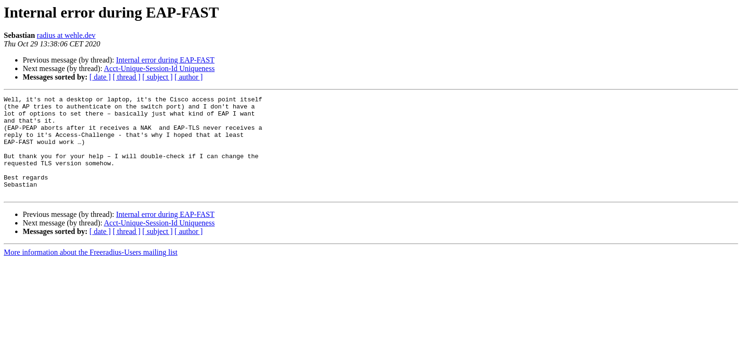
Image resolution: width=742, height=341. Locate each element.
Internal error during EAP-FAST (165, 60)
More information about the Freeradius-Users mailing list (90, 272)
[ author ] (189, 77)
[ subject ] (157, 77)
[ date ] (100, 77)
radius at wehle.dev (66, 35)
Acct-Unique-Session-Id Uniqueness (159, 68)
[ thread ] (127, 77)
